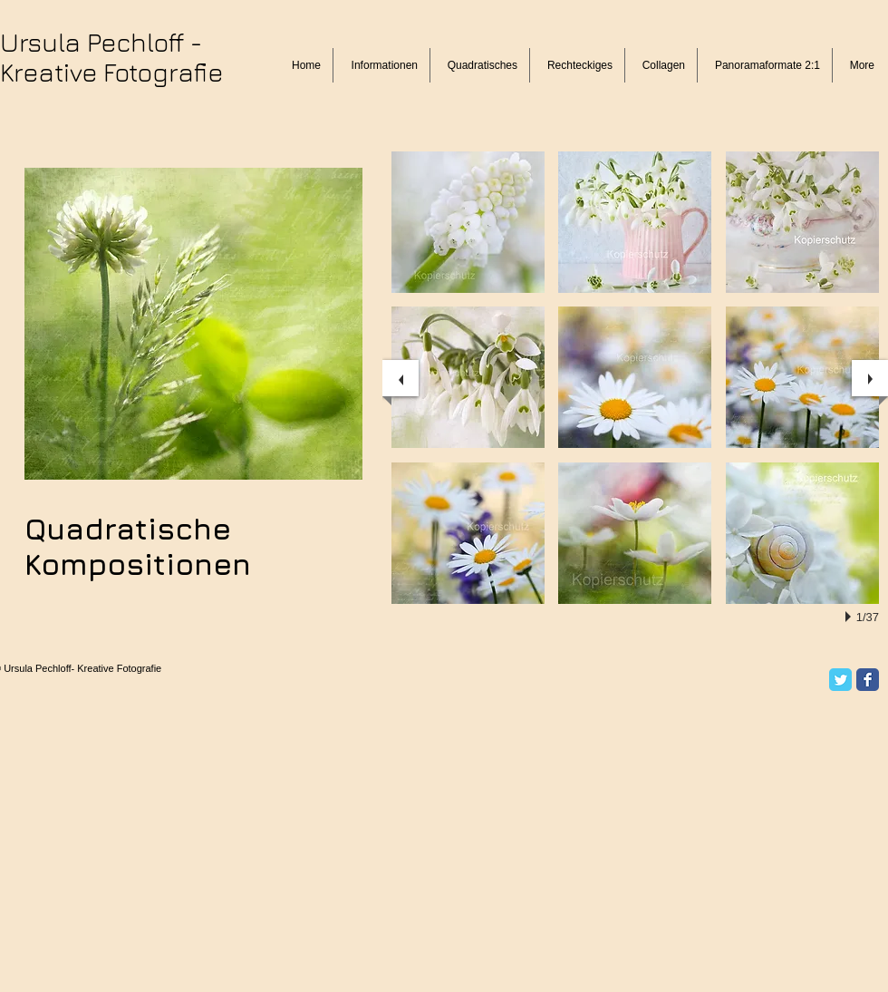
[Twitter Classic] (840, 679)
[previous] (400, 378)
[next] (870, 378)
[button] (468, 222)
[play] (850, 616)
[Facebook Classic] (867, 679)
